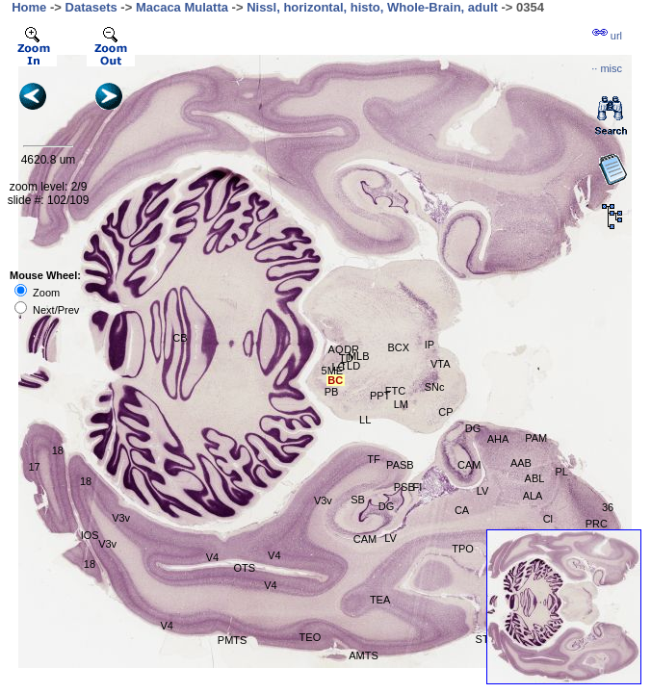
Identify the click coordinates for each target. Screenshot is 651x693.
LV (390, 538)
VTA (440, 364)
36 (607, 507)
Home (29, 7)
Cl (548, 519)
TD (346, 358)
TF (373, 459)
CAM (365, 539)
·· (606, 68)
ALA (533, 495)
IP (429, 344)
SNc (435, 387)
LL (365, 419)
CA (462, 510)
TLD (350, 366)
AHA (498, 439)
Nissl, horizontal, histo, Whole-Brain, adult (372, 7)
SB (358, 499)
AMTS (363, 655)
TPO (463, 548)
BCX (398, 347)
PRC (597, 523)
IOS (90, 535)
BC (335, 380)
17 (33, 467)
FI (418, 487)
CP (445, 412)
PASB (400, 465)
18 (58, 450)
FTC (395, 391)
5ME (333, 370)
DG (386, 506)
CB (179, 338)
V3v (323, 500)
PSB (404, 487)
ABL (535, 478)
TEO (310, 637)
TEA (380, 599)
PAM (536, 438)
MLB (359, 356)
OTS (244, 568)
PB (332, 392)
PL (561, 471)
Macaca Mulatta (182, 7)
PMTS (232, 640)
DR (351, 349)
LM (401, 404)
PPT (380, 395)
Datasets (91, 7)
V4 (212, 557)
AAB (521, 463)
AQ (336, 349)
